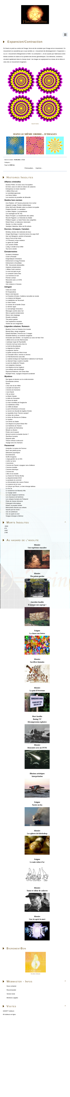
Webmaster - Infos (37, 981)
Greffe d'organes (11, 457)
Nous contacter (11, 986)
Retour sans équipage (13, 315)
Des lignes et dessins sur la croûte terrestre (19, 379)
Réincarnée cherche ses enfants (16, 507)
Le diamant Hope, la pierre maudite (17, 361)
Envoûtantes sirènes (12, 381)
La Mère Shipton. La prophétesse (16, 211)
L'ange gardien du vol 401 (14, 459)
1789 (6, 532)
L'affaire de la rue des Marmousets (17, 340)
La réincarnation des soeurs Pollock (17, 482)
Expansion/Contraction (25, 41)
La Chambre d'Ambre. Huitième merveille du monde (22, 296)
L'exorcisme (9, 463)
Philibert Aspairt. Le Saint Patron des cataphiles (21, 220)
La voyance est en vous (13, 484)
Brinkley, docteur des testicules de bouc (18, 232)
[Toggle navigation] (65, 34)
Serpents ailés (10, 438)
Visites (37, 1006)
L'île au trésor (10, 394)
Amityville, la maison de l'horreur (16, 448)
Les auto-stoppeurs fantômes (15, 495)
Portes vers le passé (12, 432)
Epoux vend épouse (12, 294)
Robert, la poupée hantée (14, 505)
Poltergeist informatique (13, 503)
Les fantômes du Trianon (14, 426)
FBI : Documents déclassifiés (15, 265)
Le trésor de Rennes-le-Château (16, 417)
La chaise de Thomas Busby (15, 476)
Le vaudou (9, 419)
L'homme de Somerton (13, 390)
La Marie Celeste (11, 396)
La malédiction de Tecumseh (15, 300)
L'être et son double (12, 474)
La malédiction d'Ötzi (12, 404)
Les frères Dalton (11, 195)
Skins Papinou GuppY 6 (9, 1048)
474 (5, 528)
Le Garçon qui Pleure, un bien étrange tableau (20, 486)
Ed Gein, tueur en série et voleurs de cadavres (21, 187)
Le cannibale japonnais (13, 193)
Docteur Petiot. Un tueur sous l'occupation (19, 185)
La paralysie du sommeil (13, 480)
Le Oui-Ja (9, 488)
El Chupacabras (11, 292)
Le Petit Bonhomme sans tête (15, 357)
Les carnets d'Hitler (12, 244)
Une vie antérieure (11, 512)
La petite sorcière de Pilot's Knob (16, 352)
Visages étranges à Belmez (14, 516)
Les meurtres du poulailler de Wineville (18, 197)
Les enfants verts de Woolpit (15, 369)
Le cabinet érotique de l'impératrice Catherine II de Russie (24, 359)
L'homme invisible (11, 467)
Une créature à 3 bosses (13, 284)
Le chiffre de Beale (12, 407)
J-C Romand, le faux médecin (15, 240)
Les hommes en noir (12, 275)
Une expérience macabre (14, 321)
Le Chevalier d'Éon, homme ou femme (18, 354)
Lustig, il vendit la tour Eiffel (14, 247)
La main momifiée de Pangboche (16, 402)
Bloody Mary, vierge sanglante (15, 331)
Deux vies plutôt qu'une (13, 450)
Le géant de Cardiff (12, 242)
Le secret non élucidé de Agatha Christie (19, 411)
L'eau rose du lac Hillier (13, 385)
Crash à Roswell (11, 256)
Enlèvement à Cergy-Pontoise (15, 261)
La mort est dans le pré (13, 271)
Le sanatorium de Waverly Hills (16, 490)
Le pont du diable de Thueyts (15, 363)
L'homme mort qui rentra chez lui (16, 344)
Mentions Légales (12, 998)
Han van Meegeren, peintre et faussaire (18, 236)
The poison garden (12, 319)
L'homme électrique (12, 469)
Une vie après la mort (12, 514)
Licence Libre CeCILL (26, 1048)
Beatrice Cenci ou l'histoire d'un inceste (18, 329)
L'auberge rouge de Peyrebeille (16, 342)
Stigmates (9, 282)
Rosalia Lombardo (11, 317)
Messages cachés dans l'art (14, 311)
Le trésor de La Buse (12, 415)
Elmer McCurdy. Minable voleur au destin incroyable (22, 207)
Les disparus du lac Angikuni (15, 367)
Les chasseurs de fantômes (14, 497)
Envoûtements (10, 455)
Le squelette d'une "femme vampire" (17, 413)
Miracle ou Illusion (11, 430)
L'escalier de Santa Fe (13, 388)
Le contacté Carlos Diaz (13, 273)
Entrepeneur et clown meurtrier (15, 189)
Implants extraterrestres (13, 267)
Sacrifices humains (12, 436)
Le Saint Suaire (11, 302)
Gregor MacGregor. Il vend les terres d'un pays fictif (22, 234)
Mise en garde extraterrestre (15, 313)
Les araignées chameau (13, 365)
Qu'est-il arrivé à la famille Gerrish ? (17, 434)
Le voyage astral (11, 493)
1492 (6, 530)
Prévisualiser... (29, 168)
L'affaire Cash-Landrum (13, 269)
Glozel (8, 383)
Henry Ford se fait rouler (13, 238)
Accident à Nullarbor (12, 254)
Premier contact (11, 278)
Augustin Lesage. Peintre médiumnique (18, 205)
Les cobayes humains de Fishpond (17, 499)
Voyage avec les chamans (14, 443)
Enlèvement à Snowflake (14, 263)
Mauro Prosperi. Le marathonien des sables (20, 216)
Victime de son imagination (14, 323)
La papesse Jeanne (12, 350)
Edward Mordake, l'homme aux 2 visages (19, 333)
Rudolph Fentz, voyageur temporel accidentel (20, 373)
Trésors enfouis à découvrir (14, 440)
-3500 (6, 526)
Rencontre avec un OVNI (14, 280)
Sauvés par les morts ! (13, 509)
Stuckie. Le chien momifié (14, 224)
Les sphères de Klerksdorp (14, 428)
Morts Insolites (37, 522)
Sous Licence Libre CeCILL (35, 1045)
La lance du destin (11, 400)
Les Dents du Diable (12, 421)
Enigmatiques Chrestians (14, 259)
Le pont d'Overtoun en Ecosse (15, 409)
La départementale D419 (14, 478)
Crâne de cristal (11, 290)
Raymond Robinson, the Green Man (17, 371)
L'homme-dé (10, 471)
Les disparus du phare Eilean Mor (16, 423)
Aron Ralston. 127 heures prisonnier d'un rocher (21, 203)
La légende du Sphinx (13, 348)
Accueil (15, 1024)
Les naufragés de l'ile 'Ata (14, 213)
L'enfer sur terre (11, 461)
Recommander (11, 990)
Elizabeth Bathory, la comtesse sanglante (19, 335)
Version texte (10, 994)
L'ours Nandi (10, 392)
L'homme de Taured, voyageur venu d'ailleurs (20, 465)
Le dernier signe (11, 307)
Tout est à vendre (11, 249)
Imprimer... (38, 168)
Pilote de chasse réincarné (14, 501)
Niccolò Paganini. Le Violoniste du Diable (19, 218)
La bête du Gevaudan (13, 398)
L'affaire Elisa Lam (11, 191)
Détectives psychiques (13, 452)
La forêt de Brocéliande (13, 346)
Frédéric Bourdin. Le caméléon (15, 209)
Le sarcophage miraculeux (14, 309)
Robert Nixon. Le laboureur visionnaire (18, 222)
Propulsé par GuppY (8, 1045)
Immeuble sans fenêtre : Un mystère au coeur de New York (25, 338)
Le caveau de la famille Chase (15, 304)
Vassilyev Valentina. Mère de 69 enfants (18, 226)
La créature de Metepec (13, 298)
